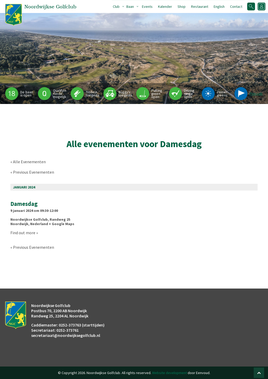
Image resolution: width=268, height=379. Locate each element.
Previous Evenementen (32, 172)
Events (147, 6)
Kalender (165, 6)
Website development (169, 372)
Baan (130, 6)
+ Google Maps (61, 223)
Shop (182, 6)
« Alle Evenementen (28, 161)
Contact (236, 6)
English (219, 6)
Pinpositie (257, 94)
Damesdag (24, 203)
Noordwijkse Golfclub (29, 219)
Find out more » (24, 232)
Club (116, 6)
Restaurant (199, 6)
